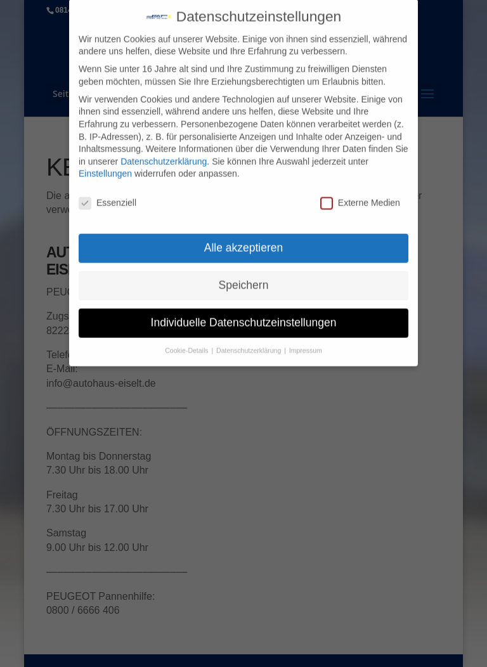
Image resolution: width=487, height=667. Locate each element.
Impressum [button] (305, 342)
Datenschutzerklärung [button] (249, 342)
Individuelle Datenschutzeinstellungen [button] (244, 314)
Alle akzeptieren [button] (243, 239)
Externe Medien (360, 195)
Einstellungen (105, 165)
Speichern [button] (244, 277)
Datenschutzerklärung (163, 153)
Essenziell (107, 195)
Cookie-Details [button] (187, 342)
